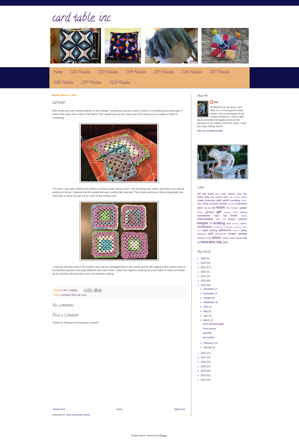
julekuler (242, 219)
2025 (204, 263)
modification (204, 226)
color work (222, 200)
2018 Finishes (63, 83)
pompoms (201, 234)
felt (213, 208)
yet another (208, 337)
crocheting (66, 295)
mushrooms (218, 227)
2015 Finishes (164, 72)
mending (235, 224)
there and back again (213, 324)
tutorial (239, 238)
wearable (207, 242)
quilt (210, 233)
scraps (232, 233)
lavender (207, 333)
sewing (242, 233)
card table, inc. (82, 19)
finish (74, 295)
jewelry (231, 219)
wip (219, 242)
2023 (204, 272)
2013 (204, 375)
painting (238, 227)
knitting (219, 223)
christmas (210, 200)
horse (244, 216)
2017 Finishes (219, 72)
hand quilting (240, 212)
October (207, 298)
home (84, 295)
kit (211, 223)
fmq (228, 208)
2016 (204, 362)
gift (79, 295)
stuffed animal (228, 238)
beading (219, 197)
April (206, 315)
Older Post (179, 409)
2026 (204, 258)
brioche (237, 197)
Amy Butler (220, 194)
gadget (243, 208)
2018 (204, 353)
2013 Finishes (108, 72)
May (205, 311)
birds (231, 197)
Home (57, 72)
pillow (244, 230)
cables (244, 197)
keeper (202, 223)
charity (200, 200)
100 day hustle (205, 193)
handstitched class (208, 215)
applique (232, 194)
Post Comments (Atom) (78, 414)
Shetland (201, 238)
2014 (204, 371)
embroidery (241, 203)
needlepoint (228, 227)
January (207, 347)
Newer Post (59, 409)
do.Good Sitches (218, 203)
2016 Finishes (191, 72)
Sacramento (220, 234)
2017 (204, 357)
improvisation (205, 218)
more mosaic (209, 328)
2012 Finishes (80, 72)
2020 (204, 280)
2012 (204, 379)
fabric (200, 208)
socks (208, 238)
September (209, 302)
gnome (227, 212)
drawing (231, 204)
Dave (205, 203)
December (209, 289)
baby (206, 197)
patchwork (225, 230)
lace (229, 223)
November (209, 293)
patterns (236, 230)
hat (225, 215)
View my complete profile (210, 130)
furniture (235, 208)
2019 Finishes (91, 83)
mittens (243, 223)
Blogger (163, 435)
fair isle (207, 208)
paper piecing (209, 230)
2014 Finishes (136, 72)
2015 (204, 366)
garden (200, 212)
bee (225, 197)
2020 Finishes (119, 83)
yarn (225, 242)
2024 (204, 267)
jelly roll (221, 219)
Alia (216, 102)
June (206, 307)
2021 (204, 276)
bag (212, 197)
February (208, 343)
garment (209, 212)
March (207, 320)
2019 (204, 285)
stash (216, 237)
